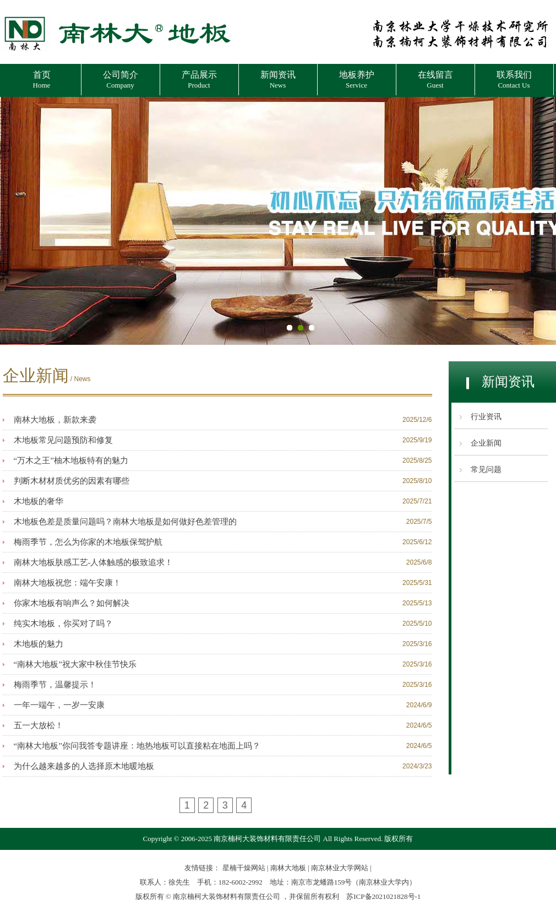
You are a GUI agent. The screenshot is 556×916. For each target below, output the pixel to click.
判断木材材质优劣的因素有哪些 (71, 480)
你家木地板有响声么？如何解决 (71, 603)
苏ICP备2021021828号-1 (383, 896)
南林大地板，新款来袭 (55, 419)
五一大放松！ (38, 725)
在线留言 (435, 80)
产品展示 (199, 80)
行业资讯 (486, 417)
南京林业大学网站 (339, 868)
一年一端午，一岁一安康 (59, 705)
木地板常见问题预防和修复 (63, 440)
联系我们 (514, 80)
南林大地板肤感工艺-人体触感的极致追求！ (93, 562)
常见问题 (486, 469)
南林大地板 (288, 868)
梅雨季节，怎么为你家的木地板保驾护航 (88, 542)
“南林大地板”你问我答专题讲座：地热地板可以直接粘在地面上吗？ (137, 745)
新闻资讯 (278, 80)
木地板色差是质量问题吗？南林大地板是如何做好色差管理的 (125, 521)
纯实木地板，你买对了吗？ (63, 623)
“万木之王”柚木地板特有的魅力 (71, 460)
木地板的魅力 (38, 643)
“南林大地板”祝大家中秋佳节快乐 (75, 664)
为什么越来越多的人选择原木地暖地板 (84, 766)
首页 (42, 80)
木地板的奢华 (38, 501)
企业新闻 (486, 443)
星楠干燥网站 (243, 868)
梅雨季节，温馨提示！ (55, 684)
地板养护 (357, 80)
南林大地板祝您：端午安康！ (67, 582)
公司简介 (120, 80)
